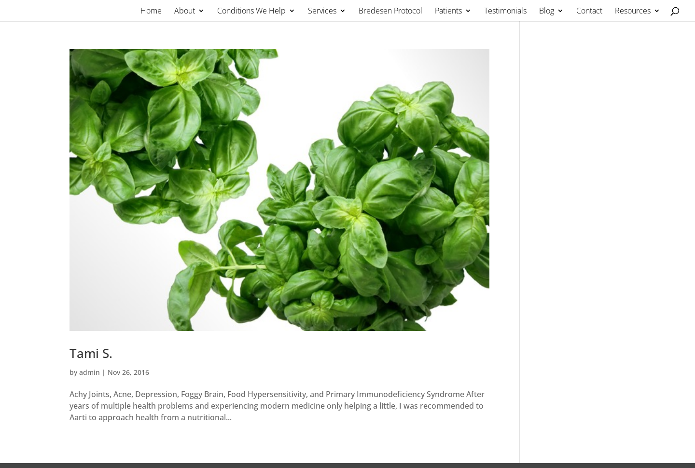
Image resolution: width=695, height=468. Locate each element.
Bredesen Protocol (390, 11)
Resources (633, 11)
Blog (546, 11)
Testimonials (505, 11)
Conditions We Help (251, 11)
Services (322, 11)
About (184, 11)
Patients (448, 11)
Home (151, 11)
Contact (589, 11)
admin (89, 372)
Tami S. (91, 353)
